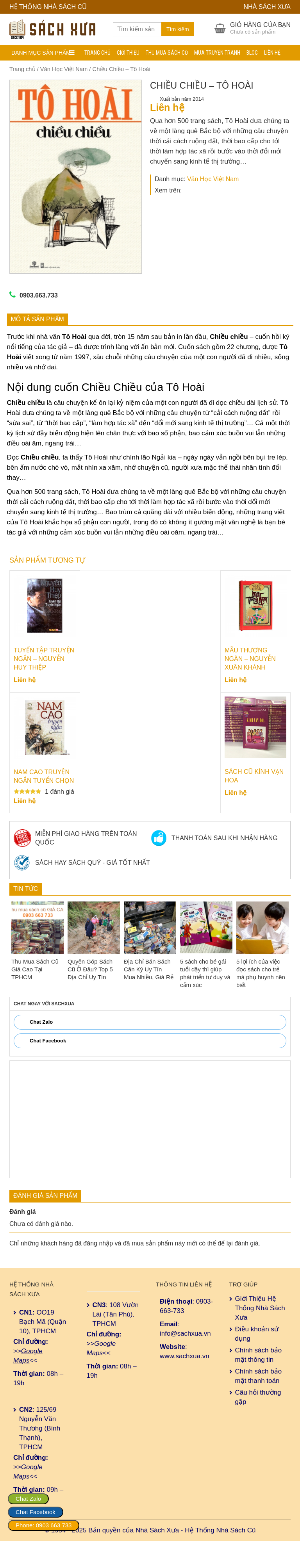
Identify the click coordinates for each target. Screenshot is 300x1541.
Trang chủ (97, 53)
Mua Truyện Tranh (217, 53)
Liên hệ (272, 53)
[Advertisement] (150, 1119)
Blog (252, 53)
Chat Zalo (28, 1498)
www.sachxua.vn (184, 1356)
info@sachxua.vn (185, 1333)
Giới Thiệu (128, 53)
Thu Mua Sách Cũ (167, 53)
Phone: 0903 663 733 (43, 1525)
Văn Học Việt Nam (64, 69)
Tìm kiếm (177, 29)
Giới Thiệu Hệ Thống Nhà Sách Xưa (260, 1308)
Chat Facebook (35, 1512)
